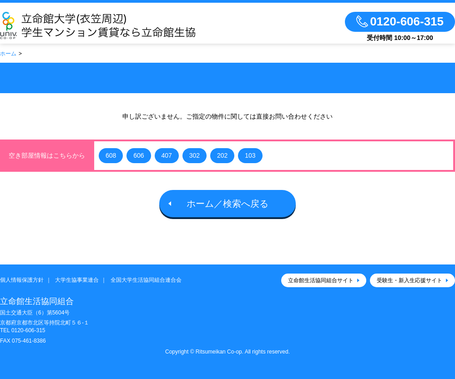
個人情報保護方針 (22, 280)
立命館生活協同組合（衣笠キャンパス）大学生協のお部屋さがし (124, 25)
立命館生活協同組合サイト (321, 280)
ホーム (8, 53)
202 (222, 155)
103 (250, 155)
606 (138, 155)
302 (194, 155)
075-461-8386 (29, 341)
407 (167, 155)
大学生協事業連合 (77, 280)
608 (111, 155)
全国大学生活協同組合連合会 (146, 280)
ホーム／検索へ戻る (227, 204)
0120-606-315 (28, 330)
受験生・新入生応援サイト (409, 280)
